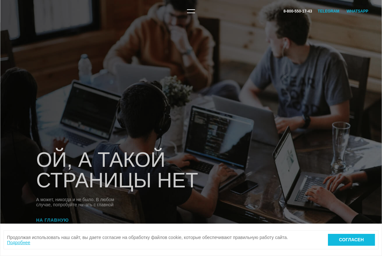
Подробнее (18, 242)
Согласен (351, 239)
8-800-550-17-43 (297, 11)
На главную (52, 220)
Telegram (328, 11)
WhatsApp (357, 11)
